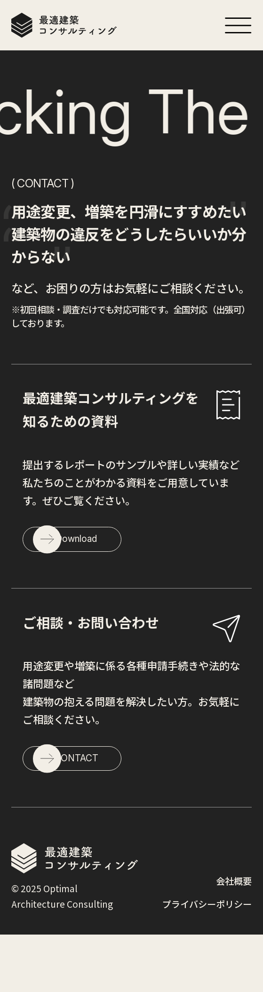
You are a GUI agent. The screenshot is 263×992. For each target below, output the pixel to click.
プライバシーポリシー (207, 961)
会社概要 (234, 938)
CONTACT (113, 807)
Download (112, 559)
